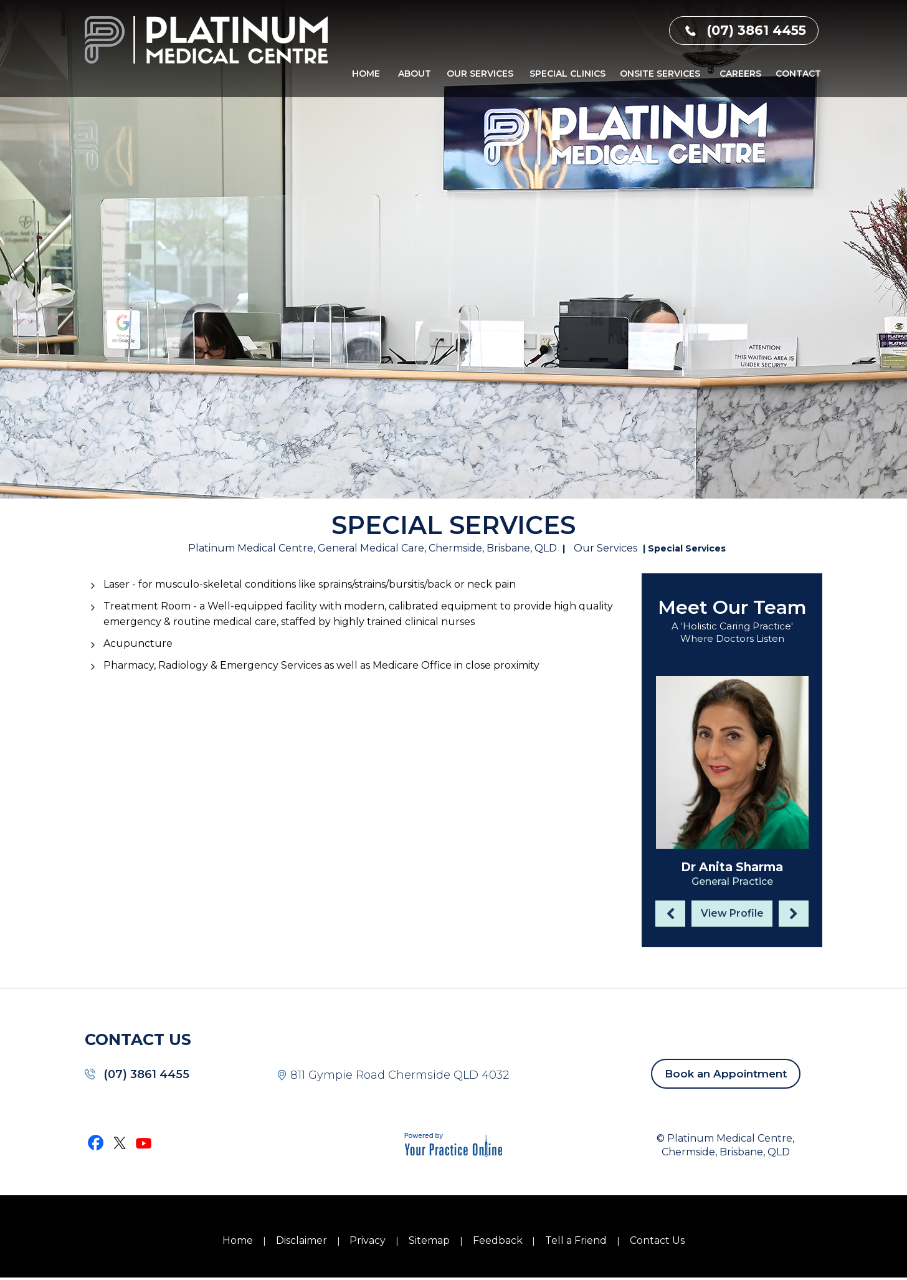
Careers (740, 73)
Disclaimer (301, 1240)
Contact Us (657, 1240)
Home (366, 73)
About (414, 73)
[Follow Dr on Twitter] (120, 1142)
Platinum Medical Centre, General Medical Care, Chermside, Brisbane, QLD (372, 548)
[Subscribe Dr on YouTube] (144, 1142)
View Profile (732, 913)
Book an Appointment (726, 1073)
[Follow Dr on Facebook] (96, 1142)
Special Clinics (567, 73)
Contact (798, 73)
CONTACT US (138, 1039)
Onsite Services (660, 73)
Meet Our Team (732, 607)
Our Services (480, 73)
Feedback (498, 1240)
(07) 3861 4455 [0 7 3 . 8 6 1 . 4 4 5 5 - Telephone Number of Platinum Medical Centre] (756, 30)
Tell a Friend (576, 1240)
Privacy (367, 1240)
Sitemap (429, 1240)
